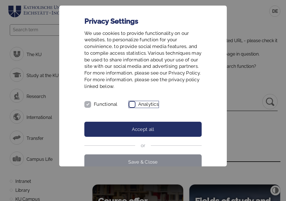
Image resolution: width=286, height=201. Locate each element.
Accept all (143, 129)
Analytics (148, 104)
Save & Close (143, 162)
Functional (106, 104)
